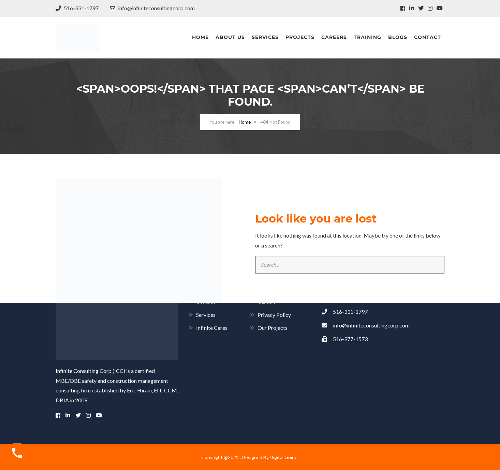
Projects (299, 37)
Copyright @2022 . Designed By (235, 457)
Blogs (397, 37)
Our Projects (273, 327)
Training (367, 37)
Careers (334, 37)
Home (200, 37)
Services (265, 37)
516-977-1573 (345, 339)
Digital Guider (284, 457)
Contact (427, 37)
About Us (230, 37)
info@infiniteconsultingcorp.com (152, 8)
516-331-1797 (77, 8)
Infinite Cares (211, 327)
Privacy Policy (274, 314)
